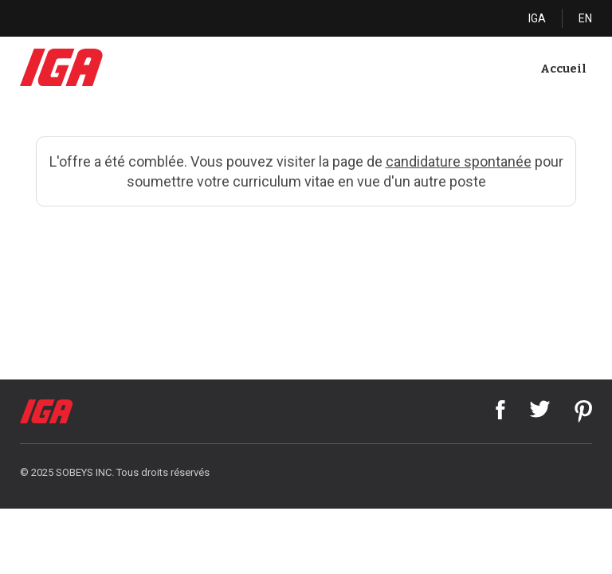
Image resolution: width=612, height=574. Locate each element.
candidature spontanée (459, 161)
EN (585, 18)
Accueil (563, 69)
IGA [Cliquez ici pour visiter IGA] (537, 18)
